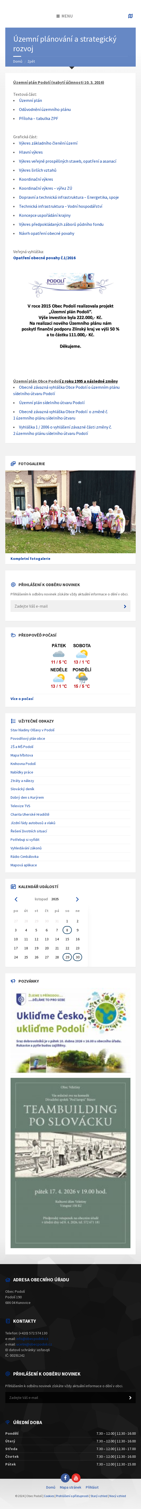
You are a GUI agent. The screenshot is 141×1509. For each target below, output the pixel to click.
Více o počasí (22, 698)
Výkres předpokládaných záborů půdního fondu (61, 224)
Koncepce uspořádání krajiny (44, 215)
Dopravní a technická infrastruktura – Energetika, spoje (69, 197)
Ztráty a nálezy (22, 780)
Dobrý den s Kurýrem (27, 797)
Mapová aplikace (24, 865)
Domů (17, 61)
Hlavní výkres (31, 152)
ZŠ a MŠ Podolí (22, 746)
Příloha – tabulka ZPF (38, 118)
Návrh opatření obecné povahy (46, 233)
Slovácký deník (22, 788)
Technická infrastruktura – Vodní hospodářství (60, 206)
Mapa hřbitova (22, 755)
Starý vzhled (99, 1496)
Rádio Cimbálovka (25, 856)
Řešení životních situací (29, 831)
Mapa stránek (70, 1487)
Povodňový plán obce (28, 738)
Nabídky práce (22, 772)
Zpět (31, 61)
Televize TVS (20, 805)
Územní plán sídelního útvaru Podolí (51, 402)
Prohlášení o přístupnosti (72, 1496)
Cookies (49, 1496)
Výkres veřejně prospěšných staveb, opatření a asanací (67, 161)
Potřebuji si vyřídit (25, 839)
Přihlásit (92, 1487)
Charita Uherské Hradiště (30, 814)
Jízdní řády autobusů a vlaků (33, 822)
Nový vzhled (117, 1496)
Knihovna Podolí (23, 763)
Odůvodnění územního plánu (45, 109)
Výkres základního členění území (48, 143)
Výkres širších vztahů (38, 170)
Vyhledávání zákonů (26, 848)
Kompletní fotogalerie (30, 558)
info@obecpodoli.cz (32, 1338)
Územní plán (30, 100)
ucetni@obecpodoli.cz (34, 1344)
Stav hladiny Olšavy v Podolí (32, 730)
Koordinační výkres (36, 179)
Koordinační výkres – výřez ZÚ (45, 188)
